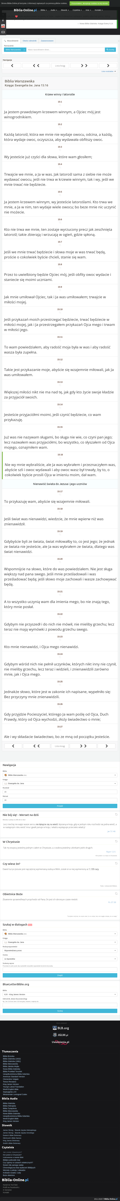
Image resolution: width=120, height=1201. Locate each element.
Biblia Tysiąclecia (10, 1108)
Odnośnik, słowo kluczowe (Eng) (15, 999)
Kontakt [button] (99, 10)
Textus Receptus (9, 1082)
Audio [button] (54, 10)
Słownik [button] (65, 10)
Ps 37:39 (112, 902)
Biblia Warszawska (10, 1064)
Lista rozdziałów (109, 71)
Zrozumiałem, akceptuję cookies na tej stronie (89, 3)
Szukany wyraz (8, 963)
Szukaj (60, 1011)
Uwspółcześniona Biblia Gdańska (16, 1074)
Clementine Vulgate (11, 1079)
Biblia (44, 10)
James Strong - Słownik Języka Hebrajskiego (19, 1130)
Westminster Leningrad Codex (15, 1094)
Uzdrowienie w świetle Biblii (13, 1157)
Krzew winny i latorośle (60, 94)
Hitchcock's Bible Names (12, 1138)
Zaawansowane (47, 41)
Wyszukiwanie (11, 41)
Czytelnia (77, 10)
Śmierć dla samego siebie (13, 1165)
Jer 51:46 (112, 831)
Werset (5, 796)
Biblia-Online (25, 10)
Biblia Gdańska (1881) (12, 1061)
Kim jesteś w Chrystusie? (12, 1155)
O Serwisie (7, 1190)
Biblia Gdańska (9, 1103)
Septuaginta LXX (9, 1092)
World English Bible (10, 1089)
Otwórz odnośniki (29, 41)
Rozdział (6, 788)
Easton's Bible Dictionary (12, 1135)
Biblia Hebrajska (9, 1106)
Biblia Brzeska (8, 1056)
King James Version (11, 1084)
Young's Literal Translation (13, 1087)
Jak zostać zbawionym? (12, 1152)
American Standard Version (14, 1077)
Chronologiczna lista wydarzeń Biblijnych (19, 1168)
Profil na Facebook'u (11, 1187)
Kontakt (6, 1192)
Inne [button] (88, 10)
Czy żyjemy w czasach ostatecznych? (18, 1163)
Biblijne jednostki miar (11, 1160)
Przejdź (60, 806)
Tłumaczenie (8, 46)
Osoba (5, 955)
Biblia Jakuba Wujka (11, 1066)
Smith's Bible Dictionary (11, 1143)
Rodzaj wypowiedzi (10, 946)
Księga (5, 779)
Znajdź (60, 975)
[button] (60, 775)
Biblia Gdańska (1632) (12, 1059)
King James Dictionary (11, 1141)
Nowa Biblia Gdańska (11, 1069)
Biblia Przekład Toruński (12, 1071)
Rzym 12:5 (111, 851)
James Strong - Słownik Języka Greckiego (18, 1133)
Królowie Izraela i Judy (12, 1173)
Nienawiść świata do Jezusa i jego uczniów (60, 483)
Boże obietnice (9, 1175)
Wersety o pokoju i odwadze (14, 1170)
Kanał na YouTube (10, 1185)
